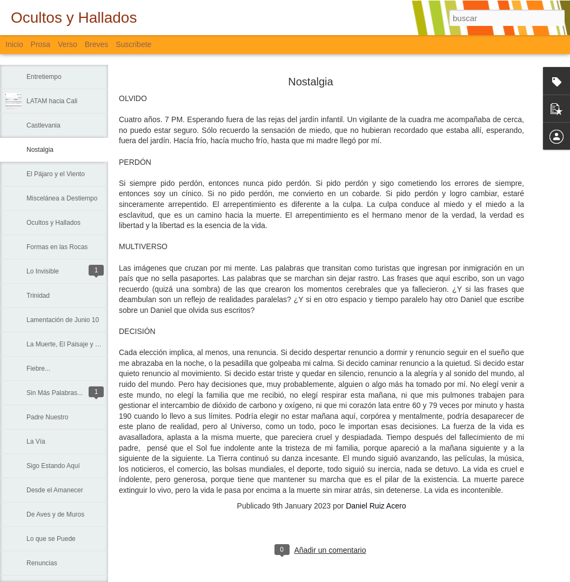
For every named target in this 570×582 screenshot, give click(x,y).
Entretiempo (44, 77)
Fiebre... (38, 368)
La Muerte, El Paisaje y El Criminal (76, 344)
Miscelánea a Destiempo (61, 198)
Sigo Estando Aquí (53, 466)
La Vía (35, 441)
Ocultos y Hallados (53, 222)
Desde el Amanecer (54, 490)
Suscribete (133, 44)
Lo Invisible (42, 271)
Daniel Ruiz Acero (376, 505)
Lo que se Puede (51, 539)
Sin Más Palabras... (54, 393)
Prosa (41, 44)
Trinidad (38, 295)
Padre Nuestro (47, 417)
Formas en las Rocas (57, 247)
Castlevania (43, 125)
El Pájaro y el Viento (55, 174)
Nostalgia (39, 149)
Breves (97, 44)
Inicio (14, 44)
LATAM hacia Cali (51, 101)
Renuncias (41, 563)
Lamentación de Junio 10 (62, 320)
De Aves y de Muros (55, 514)
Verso (67, 44)
